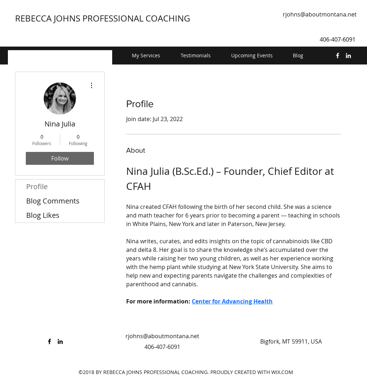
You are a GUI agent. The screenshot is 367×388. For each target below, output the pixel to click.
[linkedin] (348, 55)
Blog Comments (53, 201)
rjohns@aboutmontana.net (320, 14)
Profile (37, 186)
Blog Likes (42, 215)
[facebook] (337, 55)
